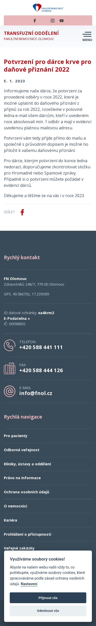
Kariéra (10, 520)
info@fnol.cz (35, 393)
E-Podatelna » (17, 318)
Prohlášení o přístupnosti (27, 534)
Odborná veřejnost (21, 449)
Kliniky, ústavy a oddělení (27, 463)
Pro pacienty (15, 435)
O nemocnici (15, 506)
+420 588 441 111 (41, 347)
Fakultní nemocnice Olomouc (31, 36)
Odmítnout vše (48, 611)
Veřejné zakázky (19, 548)
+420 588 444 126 (41, 370)
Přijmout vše (47, 598)
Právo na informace (22, 477)
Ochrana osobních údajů (26, 491)
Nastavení (29, 584)
